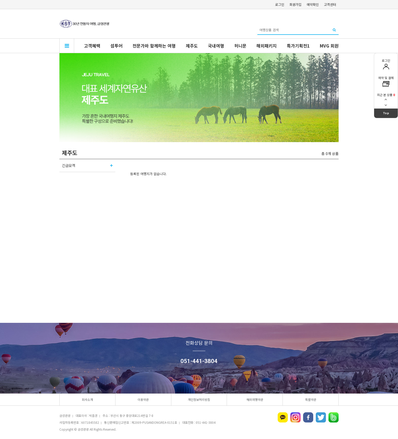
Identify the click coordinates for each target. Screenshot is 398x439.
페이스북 (308, 417)
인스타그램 (295, 417)
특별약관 (310, 399)
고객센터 (330, 4)
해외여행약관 (254, 399)
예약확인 (313, 4)
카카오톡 (283, 417)
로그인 (279, 4)
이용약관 (143, 399)
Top (386, 113)
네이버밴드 (333, 417)
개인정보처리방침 (199, 399)
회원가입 (295, 4)
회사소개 (87, 399)
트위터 (321, 417)
